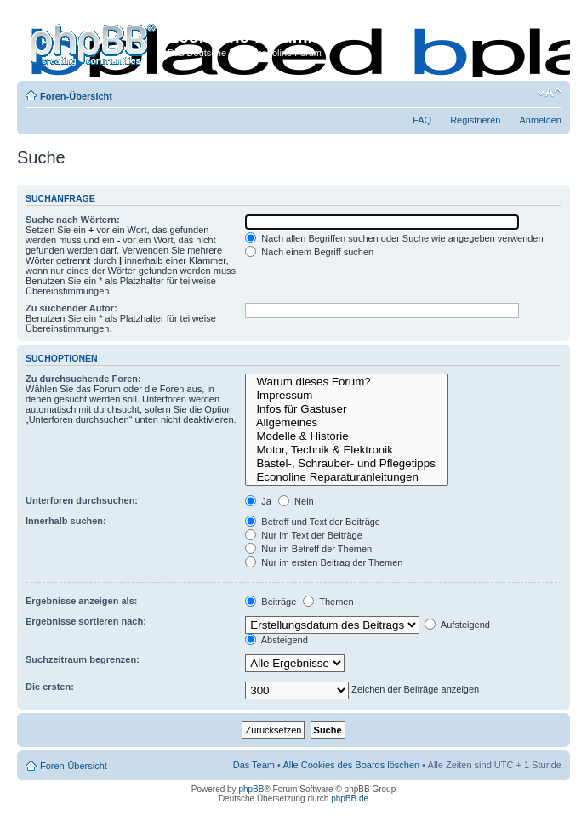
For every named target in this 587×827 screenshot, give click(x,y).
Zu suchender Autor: (71, 308)
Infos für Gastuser (347, 409)
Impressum (347, 395)
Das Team (254, 765)
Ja (258, 501)
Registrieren (475, 120)
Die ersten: (50, 687)
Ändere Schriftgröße (549, 92)
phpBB (251, 789)
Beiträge (270, 601)
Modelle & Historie (347, 436)
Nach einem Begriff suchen (309, 252)
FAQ (422, 120)
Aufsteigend (457, 624)
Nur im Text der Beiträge (303, 535)
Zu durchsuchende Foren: (83, 379)
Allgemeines (347, 423)
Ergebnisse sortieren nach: (86, 621)
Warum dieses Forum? (347, 382)
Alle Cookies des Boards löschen (350, 765)
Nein (296, 501)
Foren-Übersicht (76, 96)
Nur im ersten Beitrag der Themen (323, 562)
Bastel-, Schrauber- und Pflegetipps (347, 464)
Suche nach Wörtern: (73, 219)
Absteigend (276, 640)
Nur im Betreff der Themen (308, 549)
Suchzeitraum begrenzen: (83, 659)
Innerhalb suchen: (66, 521)
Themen (328, 601)
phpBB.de (349, 798)
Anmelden (540, 120)
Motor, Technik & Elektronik (347, 450)
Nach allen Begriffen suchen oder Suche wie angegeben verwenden (394, 238)
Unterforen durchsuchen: (82, 500)
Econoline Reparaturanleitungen (347, 477)
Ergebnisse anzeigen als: (81, 601)
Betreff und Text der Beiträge (312, 521)
